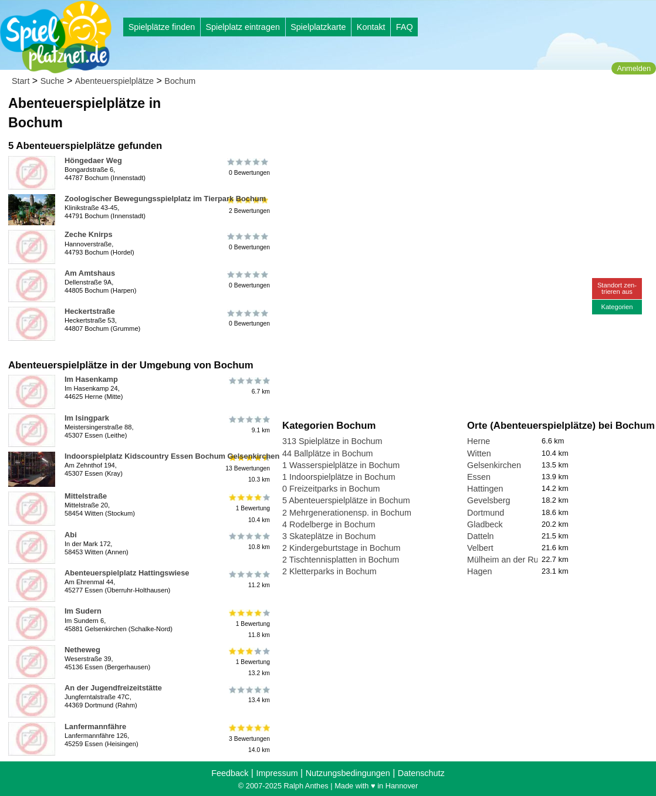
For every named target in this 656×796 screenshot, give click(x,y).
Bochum (179, 81)
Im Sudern (83, 611)
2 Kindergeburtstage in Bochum (341, 548)
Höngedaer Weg (93, 160)
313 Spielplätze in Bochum (332, 441)
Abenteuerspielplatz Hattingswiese (127, 572)
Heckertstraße (90, 311)
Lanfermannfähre (95, 726)
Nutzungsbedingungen (348, 773)
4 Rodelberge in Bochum (328, 524)
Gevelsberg (488, 500)
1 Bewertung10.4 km (248, 508)
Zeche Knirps (89, 234)
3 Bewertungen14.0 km (248, 738)
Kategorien (617, 306)
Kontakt (371, 27)
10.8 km (248, 541)
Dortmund (485, 512)
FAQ (404, 27)
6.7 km (248, 386)
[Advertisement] (415, 111)
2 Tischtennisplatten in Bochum (340, 559)
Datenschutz (421, 773)
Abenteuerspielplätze (114, 81)
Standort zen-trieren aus (617, 288)
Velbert (480, 548)
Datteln (480, 536)
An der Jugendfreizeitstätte (113, 687)
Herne (478, 441)
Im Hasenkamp (91, 379)
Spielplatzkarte (318, 27)
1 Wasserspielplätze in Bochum (341, 465)
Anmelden (634, 68)
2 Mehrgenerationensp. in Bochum (346, 512)
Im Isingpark (87, 418)
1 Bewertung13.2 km (248, 662)
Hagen (479, 571)
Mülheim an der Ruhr (506, 559)
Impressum (276, 773)
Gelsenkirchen (494, 465)
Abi (71, 534)
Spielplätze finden (162, 27)
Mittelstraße (86, 496)
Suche (52, 81)
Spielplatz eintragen (242, 27)
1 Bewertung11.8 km (248, 623)
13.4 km (248, 694)
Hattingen (485, 488)
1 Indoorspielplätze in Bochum (338, 477)
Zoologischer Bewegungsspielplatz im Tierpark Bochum (165, 198)
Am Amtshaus (90, 273)
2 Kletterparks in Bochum (329, 571)
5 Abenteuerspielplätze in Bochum (346, 500)
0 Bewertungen (248, 167)
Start (20, 81)
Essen (479, 477)
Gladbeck (485, 524)
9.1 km (248, 424)
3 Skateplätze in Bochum (329, 536)
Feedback (229, 773)
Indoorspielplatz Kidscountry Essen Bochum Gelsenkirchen (172, 456)
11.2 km (248, 579)
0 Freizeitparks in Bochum (331, 488)
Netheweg (82, 649)
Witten (479, 453)
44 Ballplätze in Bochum (327, 453)
